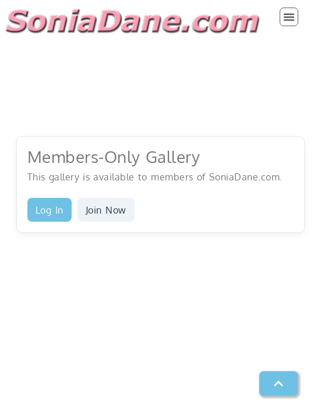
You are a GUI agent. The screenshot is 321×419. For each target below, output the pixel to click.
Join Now (106, 210)
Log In (50, 210)
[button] (289, 17)
